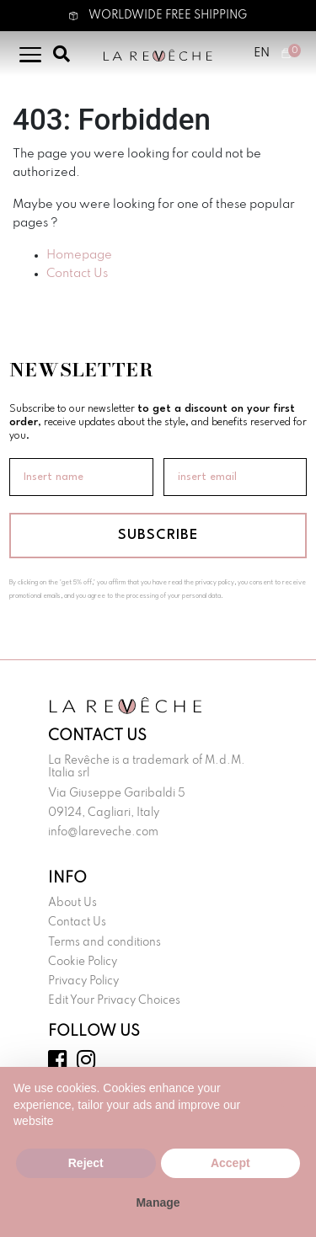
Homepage (79, 255)
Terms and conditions (104, 942)
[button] (294, 1093)
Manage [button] (157, 1202)
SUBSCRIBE (158, 535)
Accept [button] (230, 1163)
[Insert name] (81, 477)
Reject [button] (86, 1163)
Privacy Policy (83, 981)
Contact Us (77, 274)
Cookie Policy (82, 962)
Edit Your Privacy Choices (114, 1000)
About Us (72, 903)
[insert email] (235, 477)
